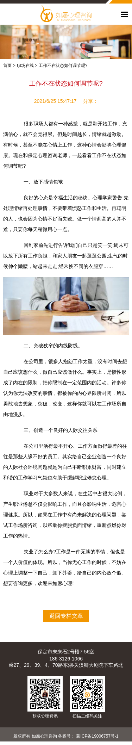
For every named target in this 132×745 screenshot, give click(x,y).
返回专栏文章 (66, 616)
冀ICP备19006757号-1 (97, 736)
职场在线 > (27, 65)
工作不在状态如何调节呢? (63, 65)
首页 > (9, 65)
